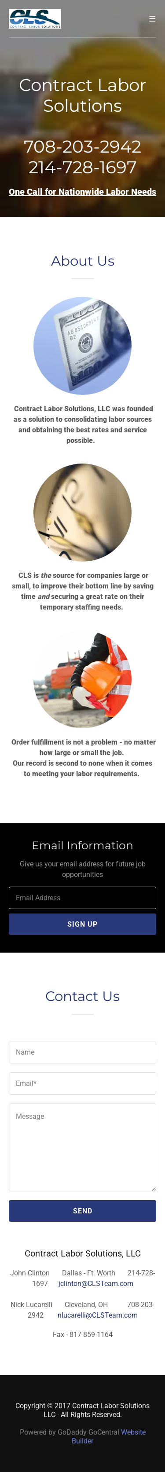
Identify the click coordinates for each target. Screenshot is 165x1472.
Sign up (82, 924)
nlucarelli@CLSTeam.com (98, 1315)
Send (82, 1211)
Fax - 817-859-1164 (83, 1334)
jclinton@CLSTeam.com (96, 1283)
